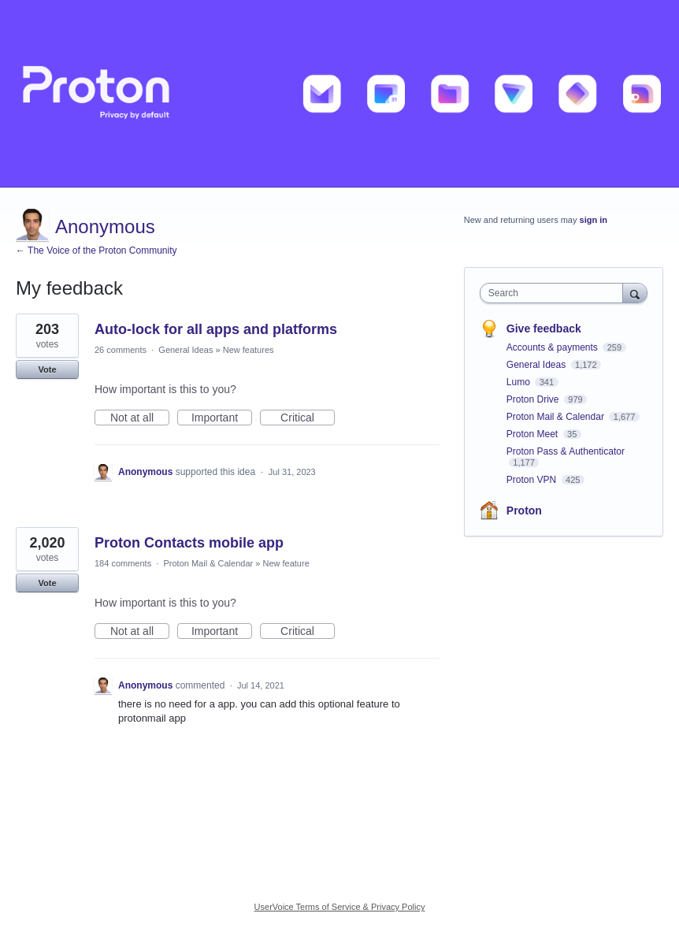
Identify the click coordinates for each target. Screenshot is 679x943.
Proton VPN (532, 479)
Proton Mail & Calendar (208, 563)
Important (221, 418)
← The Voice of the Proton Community (96, 250)
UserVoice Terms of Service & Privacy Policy (339, 906)
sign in (593, 220)
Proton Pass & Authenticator (565, 451)
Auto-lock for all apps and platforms (216, 329)
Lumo (519, 382)
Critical (307, 418)
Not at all (139, 418)
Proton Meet (533, 434)
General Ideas (185, 350)
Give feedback (543, 328)
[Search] (634, 293)
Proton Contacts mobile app (189, 543)
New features (248, 350)
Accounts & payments (553, 347)
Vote (47, 369)
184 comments (123, 563)
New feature (285, 563)
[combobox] (555, 293)
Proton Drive (534, 399)
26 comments (121, 350)
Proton (524, 510)
